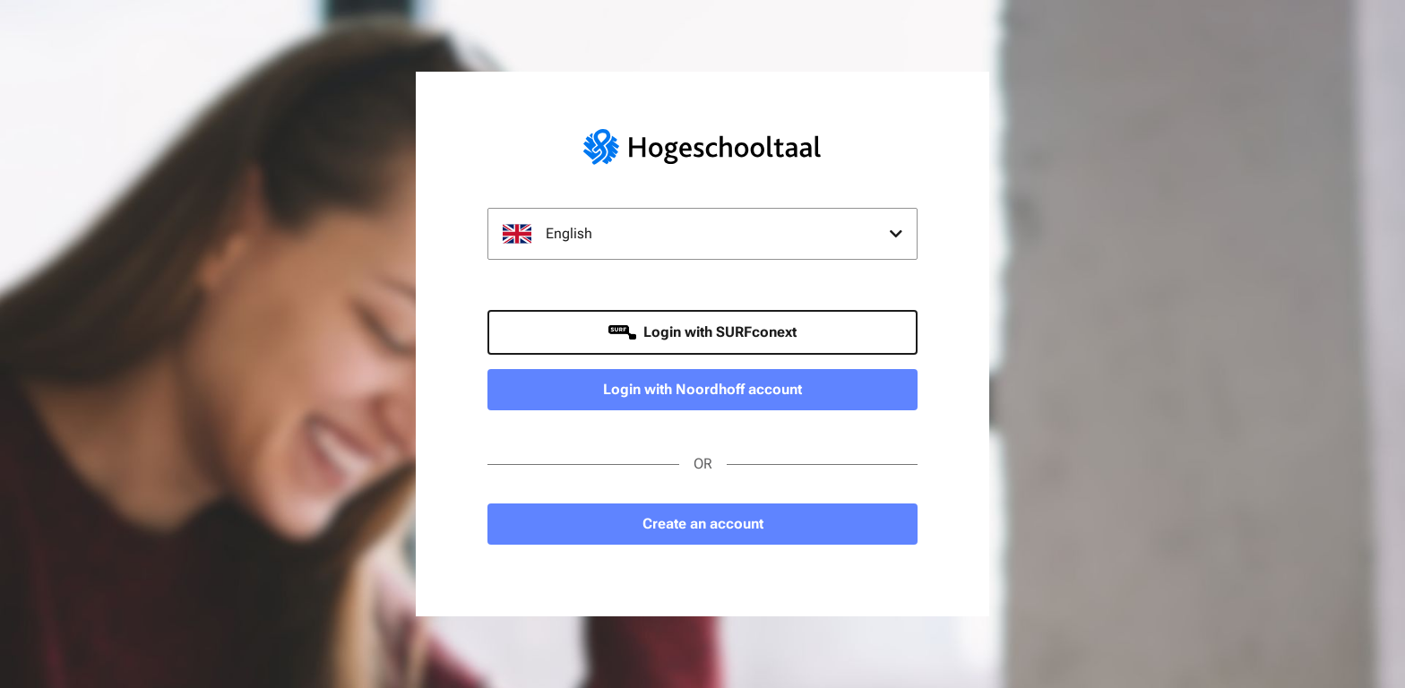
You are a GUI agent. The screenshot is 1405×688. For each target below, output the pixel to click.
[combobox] (702, 234)
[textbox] (702, 234)
